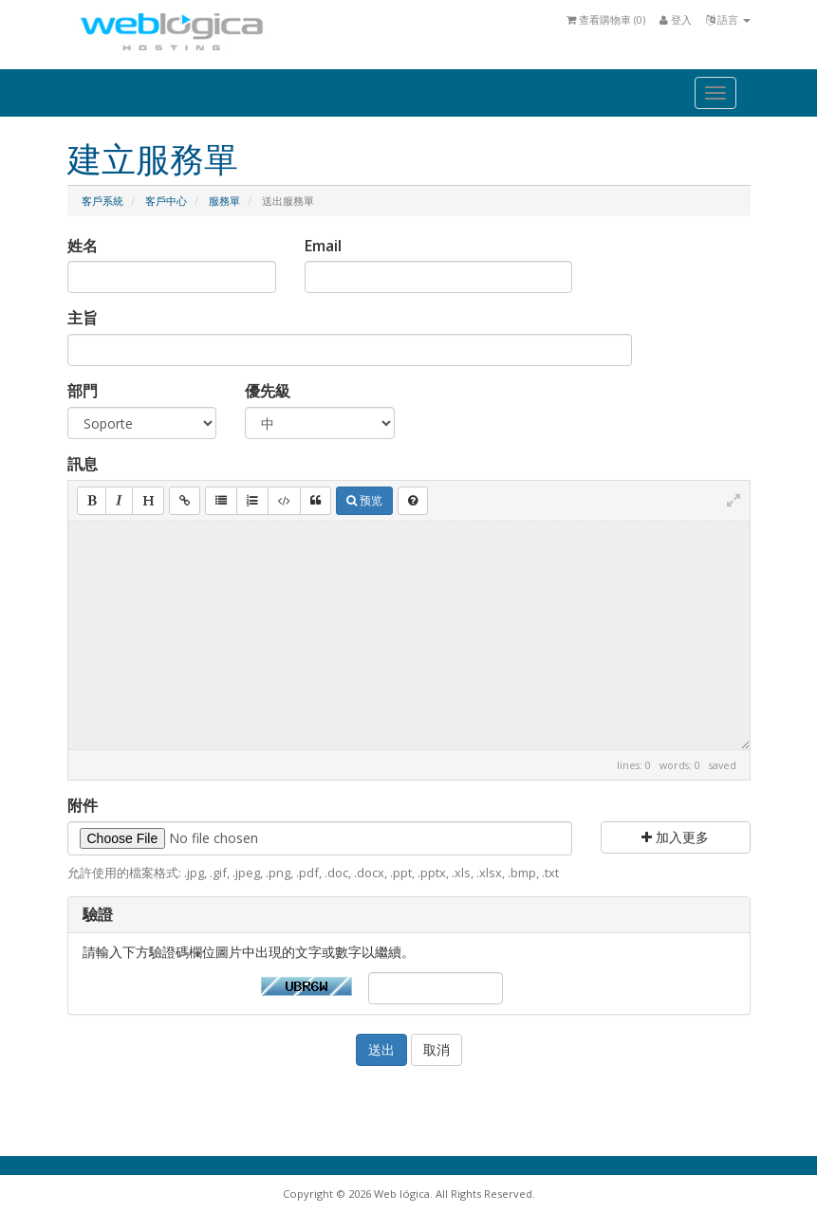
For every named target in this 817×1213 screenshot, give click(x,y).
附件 (82, 805)
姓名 (82, 245)
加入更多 (675, 837)
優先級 (267, 390)
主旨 (82, 317)
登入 (675, 19)
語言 (728, 19)
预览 (364, 500)
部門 (82, 390)
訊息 (82, 463)
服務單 (224, 200)
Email (323, 245)
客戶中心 (166, 200)
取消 (436, 1049)
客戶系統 (102, 200)
